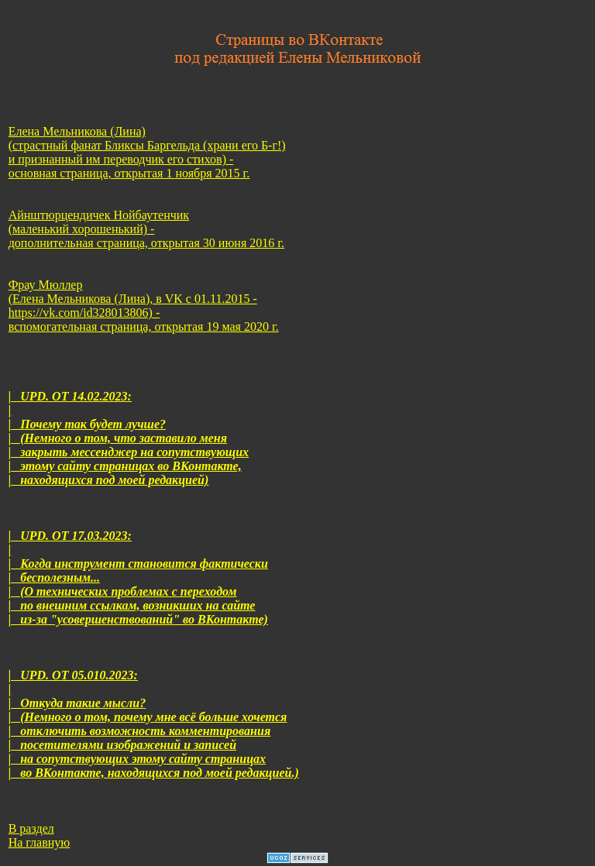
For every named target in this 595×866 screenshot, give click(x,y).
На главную (40, 842)
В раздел (31, 828)
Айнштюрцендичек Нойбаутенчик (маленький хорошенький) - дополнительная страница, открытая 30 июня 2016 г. (146, 228)
